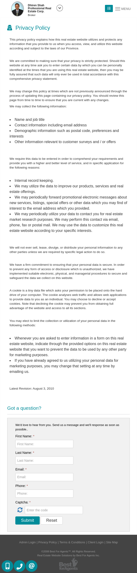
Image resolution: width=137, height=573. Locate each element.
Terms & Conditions (72, 542)
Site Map (112, 542)
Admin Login (27, 542)
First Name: (24, 436)
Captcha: (22, 502)
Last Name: (24, 453)
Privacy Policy (47, 542)
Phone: (21, 486)
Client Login (96, 542)
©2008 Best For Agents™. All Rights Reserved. (68, 551)
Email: (20, 469)
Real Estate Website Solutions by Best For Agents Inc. (68, 555)
